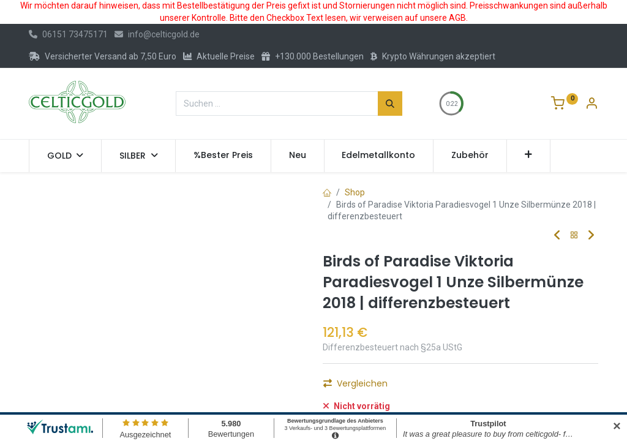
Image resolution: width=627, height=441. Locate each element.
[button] (528, 156)
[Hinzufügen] (403, 387)
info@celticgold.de (157, 34)
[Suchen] (390, 103)
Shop (355, 192)
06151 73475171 (68, 34)
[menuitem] (223, 156)
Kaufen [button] (460, 387)
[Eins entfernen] (337, 387)
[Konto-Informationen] (591, 105)
